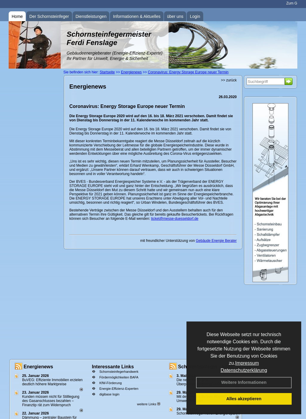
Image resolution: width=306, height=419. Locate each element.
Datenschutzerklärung (244, 370)
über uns (175, 16)
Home (17, 16)
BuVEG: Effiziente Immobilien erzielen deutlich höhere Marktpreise (52, 382)
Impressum (247, 363)
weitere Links (148, 404)
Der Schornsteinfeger (49, 16)
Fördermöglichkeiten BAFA (118, 377)
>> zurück (229, 80)
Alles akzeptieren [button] (243, 398)
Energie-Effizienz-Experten (118, 388)
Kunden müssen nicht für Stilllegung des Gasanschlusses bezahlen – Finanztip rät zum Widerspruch (50, 401)
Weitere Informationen (244, 382)
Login (195, 16)
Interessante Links (113, 366)
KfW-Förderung (110, 383)
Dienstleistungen (91, 16)
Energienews (38, 366)
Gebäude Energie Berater (216, 241)
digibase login (109, 394)
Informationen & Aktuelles (136, 16)
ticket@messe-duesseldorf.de (174, 219)
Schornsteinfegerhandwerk (118, 371)
